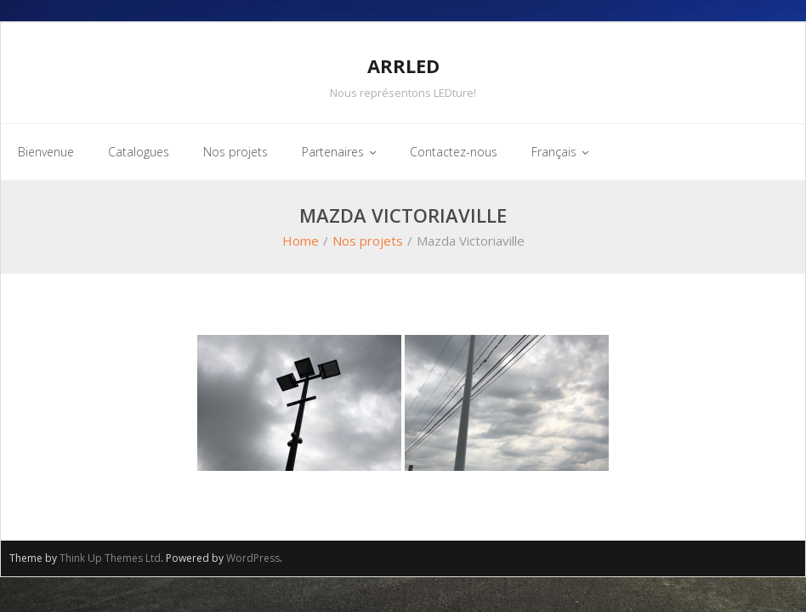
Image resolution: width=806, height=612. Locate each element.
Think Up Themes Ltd (110, 558)
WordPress (253, 558)
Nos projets (367, 240)
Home (300, 240)
